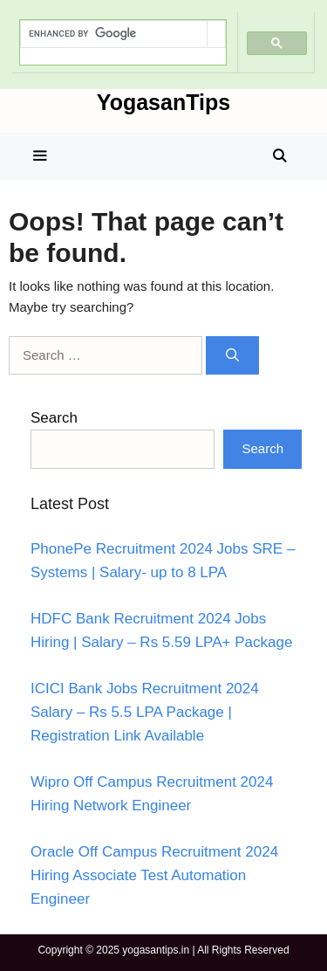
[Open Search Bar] (279, 156)
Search (54, 418)
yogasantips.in (155, 950)
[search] (114, 34)
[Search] (232, 355)
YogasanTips (163, 102)
